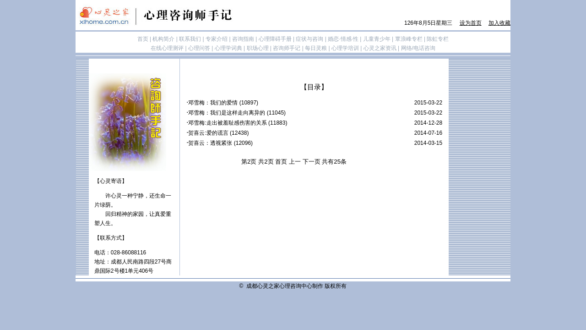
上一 (295, 161)
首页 (281, 161)
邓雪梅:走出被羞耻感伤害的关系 (227, 123)
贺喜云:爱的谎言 (208, 133)
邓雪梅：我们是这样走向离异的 (226, 113)
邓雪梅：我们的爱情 (213, 102)
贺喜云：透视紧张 (210, 143)
